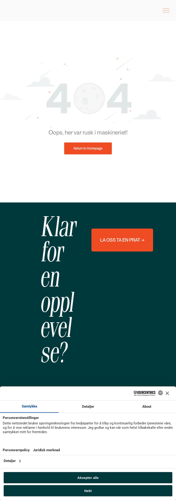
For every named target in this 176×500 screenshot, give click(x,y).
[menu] (166, 10)
